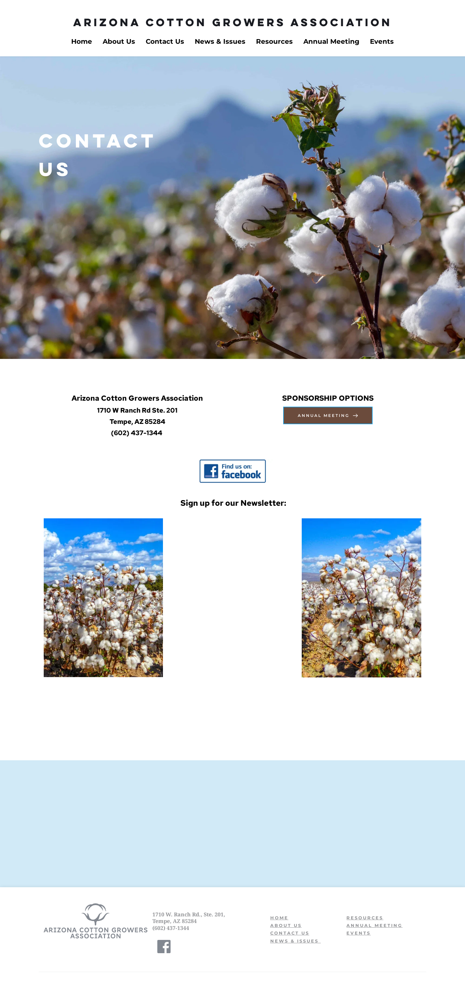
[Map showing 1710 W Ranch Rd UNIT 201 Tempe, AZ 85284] (232, 826)
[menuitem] (82, 41)
